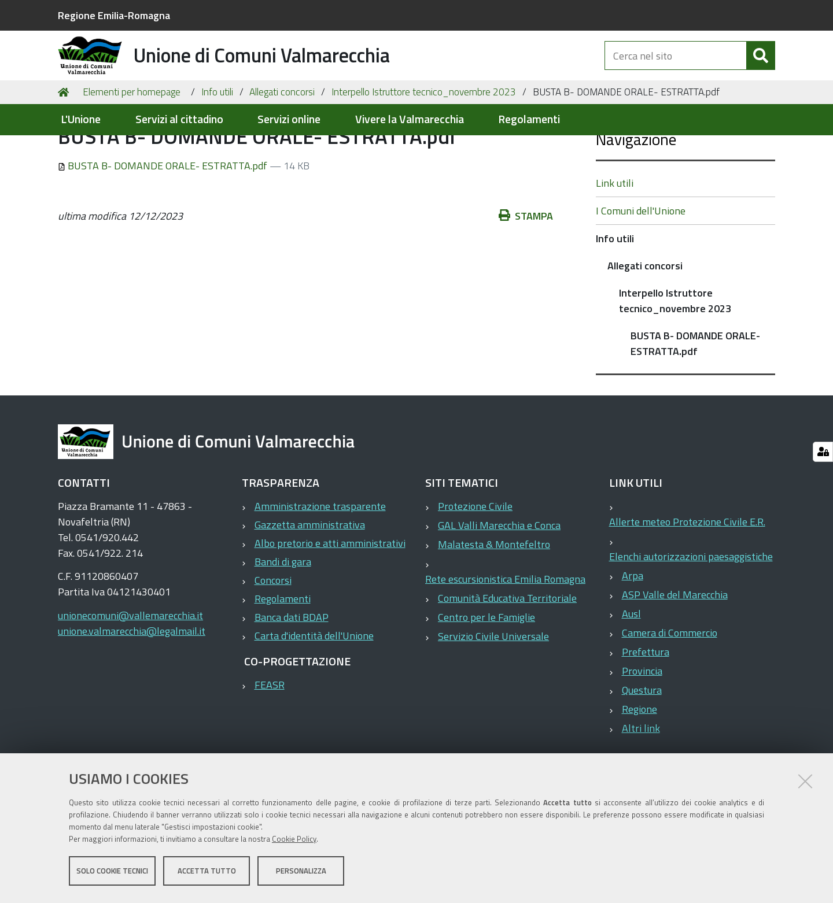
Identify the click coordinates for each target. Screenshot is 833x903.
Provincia (642, 727)
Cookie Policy (294, 841)
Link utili (614, 239)
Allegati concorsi (282, 148)
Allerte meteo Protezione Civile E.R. (687, 578)
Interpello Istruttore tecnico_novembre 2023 (423, 148)
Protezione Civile (475, 562)
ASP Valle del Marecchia (675, 650)
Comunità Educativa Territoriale (507, 654)
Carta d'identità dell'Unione (314, 692)
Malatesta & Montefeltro (494, 600)
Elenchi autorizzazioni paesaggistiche (691, 612)
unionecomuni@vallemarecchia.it (130, 671)
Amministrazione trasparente (320, 562)
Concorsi (273, 636)
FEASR (270, 741)
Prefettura (645, 708)
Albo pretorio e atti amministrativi (330, 599)
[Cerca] (760, 68)
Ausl (631, 670)
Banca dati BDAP (292, 673)
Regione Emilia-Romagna (114, 15)
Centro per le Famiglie (486, 673)
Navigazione (636, 195)
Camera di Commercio (669, 689)
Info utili (217, 148)
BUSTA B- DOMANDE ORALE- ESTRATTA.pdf (164, 222)
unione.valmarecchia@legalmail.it (131, 687)
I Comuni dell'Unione (640, 267)
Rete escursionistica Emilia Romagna (505, 635)
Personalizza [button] (301, 873)
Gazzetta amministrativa (310, 581)
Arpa (632, 631)
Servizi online (288, 119)
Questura (642, 746)
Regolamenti (529, 119)
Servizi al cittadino (179, 119)
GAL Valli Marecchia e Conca (499, 581)
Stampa (526, 272)
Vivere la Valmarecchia (409, 119)
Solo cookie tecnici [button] (112, 873)
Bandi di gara (283, 618)
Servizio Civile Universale (493, 692)
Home (65, 148)
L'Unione (81, 119)
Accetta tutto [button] (207, 873)
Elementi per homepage (131, 148)
